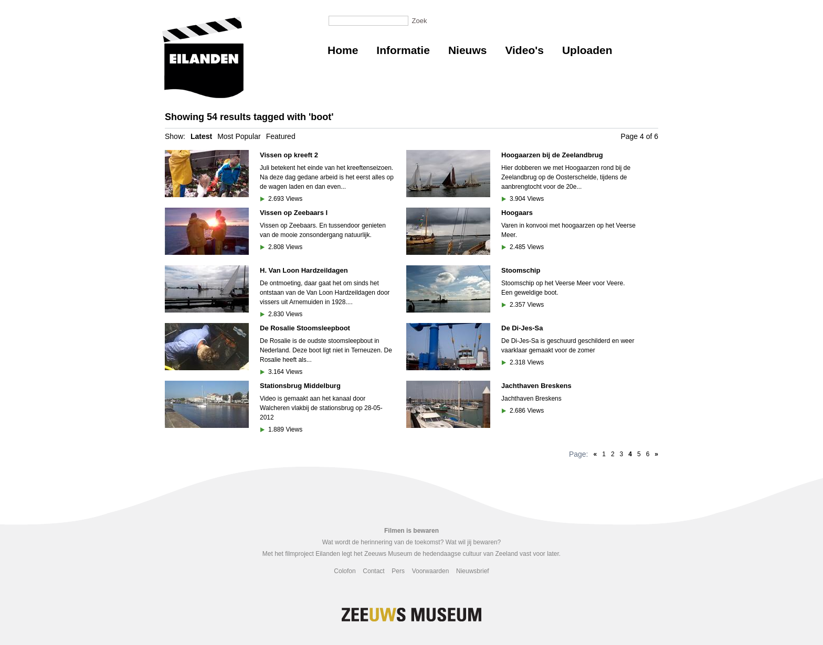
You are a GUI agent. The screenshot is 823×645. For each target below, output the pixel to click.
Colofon (344, 571)
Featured (281, 136)
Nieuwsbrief (472, 571)
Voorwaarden (430, 571)
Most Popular (238, 136)
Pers (398, 571)
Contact (373, 571)
